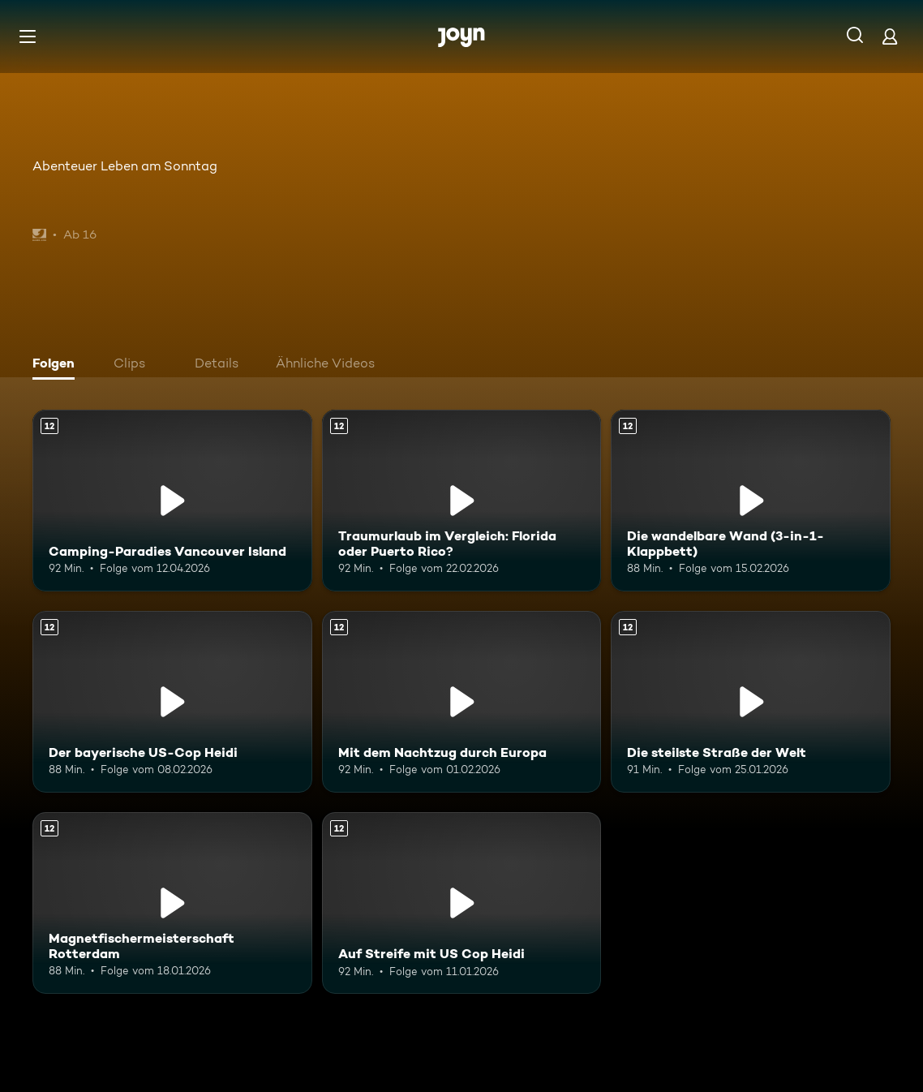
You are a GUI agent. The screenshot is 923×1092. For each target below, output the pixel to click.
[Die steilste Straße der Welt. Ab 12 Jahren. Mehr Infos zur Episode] (751, 702)
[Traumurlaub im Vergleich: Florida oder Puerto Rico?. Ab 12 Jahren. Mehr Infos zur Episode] (462, 500)
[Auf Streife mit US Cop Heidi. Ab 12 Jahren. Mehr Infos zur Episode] (462, 903)
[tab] (57, 365)
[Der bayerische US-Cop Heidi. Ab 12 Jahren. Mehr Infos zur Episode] (172, 702)
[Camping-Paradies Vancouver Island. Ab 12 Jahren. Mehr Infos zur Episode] (172, 500)
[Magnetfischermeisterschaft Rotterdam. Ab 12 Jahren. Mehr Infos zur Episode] (172, 903)
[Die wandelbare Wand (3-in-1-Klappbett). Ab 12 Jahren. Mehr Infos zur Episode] (751, 500)
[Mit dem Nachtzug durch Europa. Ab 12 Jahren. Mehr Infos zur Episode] (462, 702)
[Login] (889, 36)
